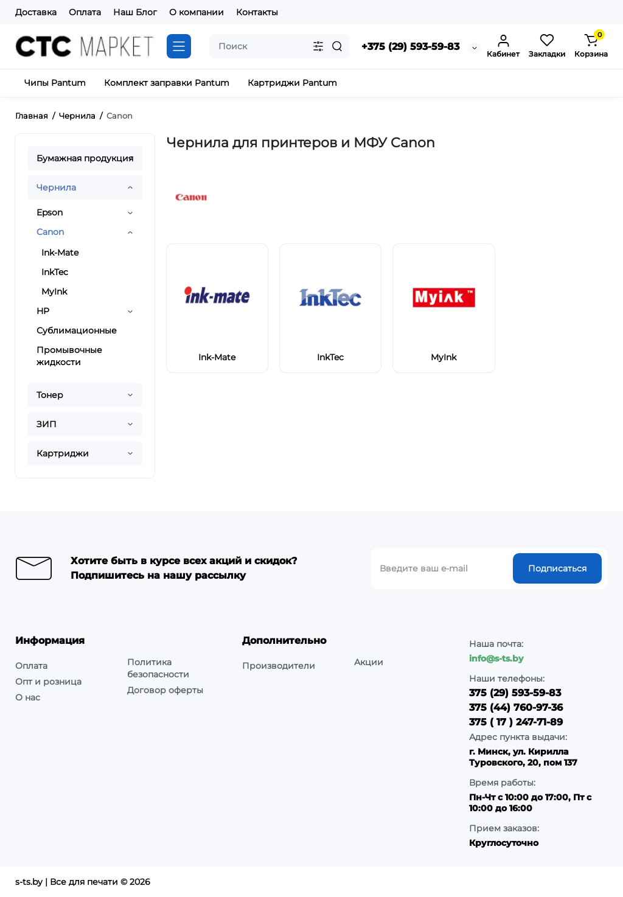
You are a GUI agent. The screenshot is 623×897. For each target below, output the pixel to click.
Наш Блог (135, 12)
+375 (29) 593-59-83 (410, 46)
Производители (278, 665)
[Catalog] (179, 46)
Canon (50, 231)
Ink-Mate (59, 252)
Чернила (56, 187)
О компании (196, 12)
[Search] (337, 46)
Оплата (85, 12)
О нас (27, 697)
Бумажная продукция (85, 158)
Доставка (36, 12)
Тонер (50, 394)
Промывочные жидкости (69, 356)
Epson (50, 212)
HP (43, 310)
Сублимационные (77, 330)
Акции (368, 662)
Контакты (257, 12)
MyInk (54, 291)
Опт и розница (48, 681)
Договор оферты (165, 690)
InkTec (54, 272)
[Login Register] (503, 46)
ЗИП (47, 424)
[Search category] (318, 46)
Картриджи (63, 453)
